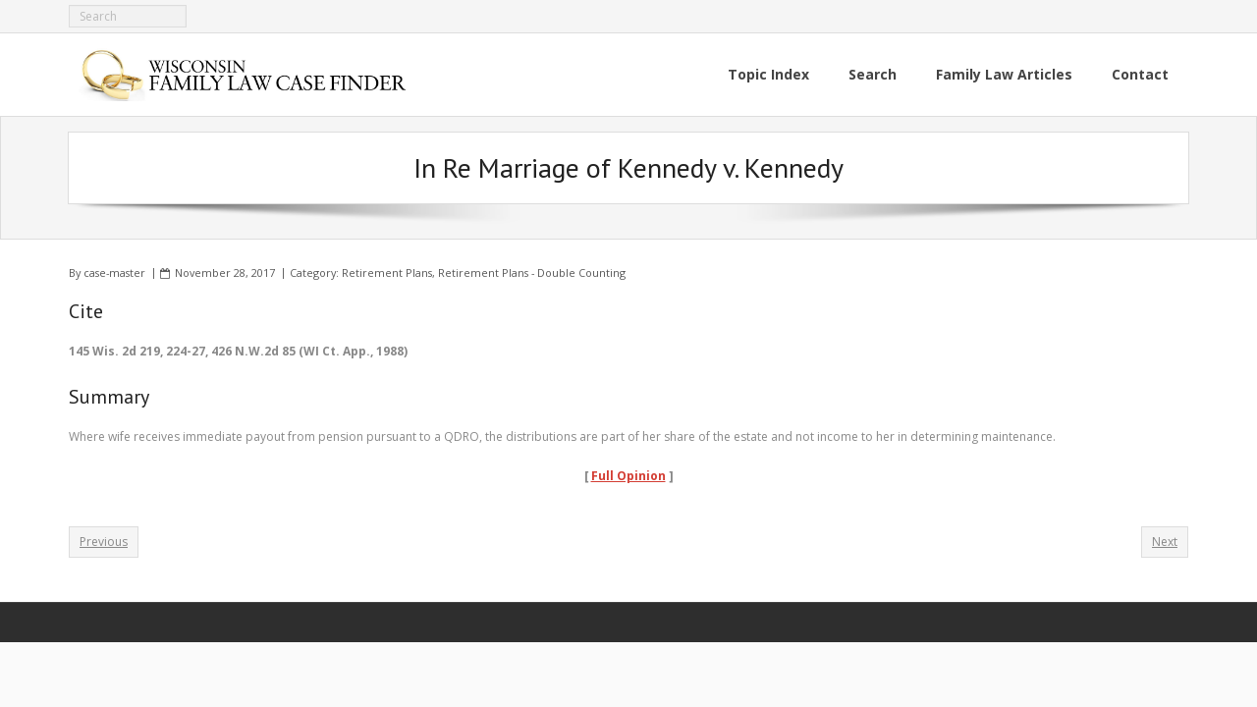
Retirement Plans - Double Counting (532, 272)
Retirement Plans (387, 272)
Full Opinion (628, 475)
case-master (114, 272)
